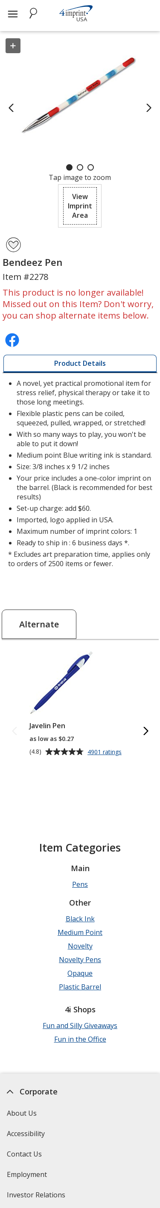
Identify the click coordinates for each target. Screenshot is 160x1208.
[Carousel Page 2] (80, 167)
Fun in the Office (80, 1039)
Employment (27, 1174)
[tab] (80, 364)
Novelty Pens (80, 959)
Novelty (80, 946)
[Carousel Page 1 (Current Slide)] (69, 167)
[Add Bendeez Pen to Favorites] (13, 245)
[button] (80, 206)
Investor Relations (37, 1197)
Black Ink (80, 918)
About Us (22, 1113)
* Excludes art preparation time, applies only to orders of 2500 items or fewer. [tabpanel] (80, 473)
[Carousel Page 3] (90, 167)
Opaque (80, 973)
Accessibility (26, 1133)
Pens (80, 884)
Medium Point (80, 932)
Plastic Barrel (80, 986)
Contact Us (24, 1154)
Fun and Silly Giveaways (80, 1025)
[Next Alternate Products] (145, 732)
